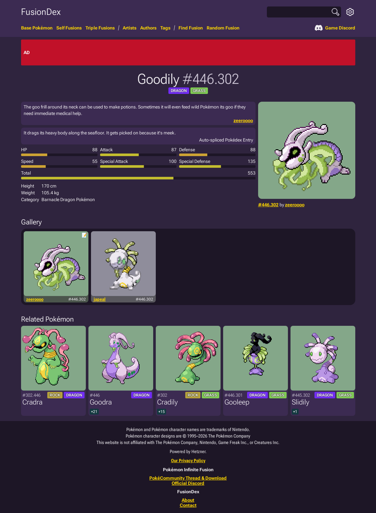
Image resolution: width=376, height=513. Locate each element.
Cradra (32, 402)
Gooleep (236, 402)
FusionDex (41, 11)
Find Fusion (190, 27)
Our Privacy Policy (188, 460)
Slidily (300, 402)
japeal (100, 299)
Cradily (167, 402)
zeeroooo (294, 204)
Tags (165, 27)
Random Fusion (223, 27)
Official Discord (188, 483)
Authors (148, 27)
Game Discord (335, 28)
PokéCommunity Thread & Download (188, 478)
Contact (188, 505)
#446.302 (268, 204)
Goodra (101, 402)
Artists (129, 27)
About (188, 500)
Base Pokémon (36, 27)
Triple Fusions (100, 27)
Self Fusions (69, 27)
